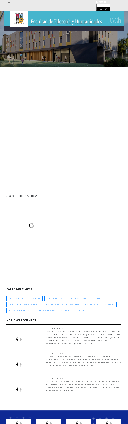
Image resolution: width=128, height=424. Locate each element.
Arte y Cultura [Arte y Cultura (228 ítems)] (34, 298)
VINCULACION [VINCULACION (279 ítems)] (66, 310)
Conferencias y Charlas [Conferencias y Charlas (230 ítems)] (77, 298)
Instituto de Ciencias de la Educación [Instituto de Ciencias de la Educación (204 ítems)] (24, 304)
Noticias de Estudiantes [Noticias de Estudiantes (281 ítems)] (45, 310)
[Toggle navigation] (9, 2)
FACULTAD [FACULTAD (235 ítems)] (97, 298)
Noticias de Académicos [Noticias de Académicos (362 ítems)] (19, 310)
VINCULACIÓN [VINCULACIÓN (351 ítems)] (82, 310)
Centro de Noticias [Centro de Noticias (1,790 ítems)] (54, 298)
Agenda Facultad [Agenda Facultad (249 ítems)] (16, 298)
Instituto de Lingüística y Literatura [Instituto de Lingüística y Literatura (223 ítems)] (99, 304)
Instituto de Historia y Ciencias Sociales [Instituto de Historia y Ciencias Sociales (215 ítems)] (62, 304)
